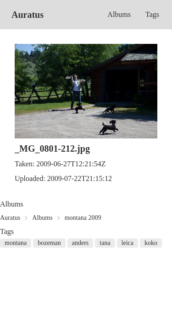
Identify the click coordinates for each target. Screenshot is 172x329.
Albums (119, 14)
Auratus (27, 15)
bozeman (49, 242)
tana (105, 242)
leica (127, 242)
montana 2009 (83, 217)
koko (150, 242)
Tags (152, 14)
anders (80, 242)
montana (16, 242)
